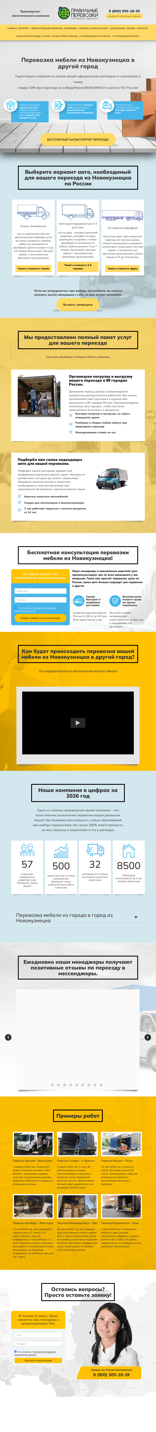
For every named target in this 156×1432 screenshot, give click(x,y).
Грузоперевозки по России (94, 36)
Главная (12, 28)
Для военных (118, 28)
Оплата (46, 36)
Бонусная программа (29, 36)
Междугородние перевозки (47, 28)
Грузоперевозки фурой (125, 36)
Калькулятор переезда (65, 36)
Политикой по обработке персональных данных (39, 629)
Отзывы (131, 28)
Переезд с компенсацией (93, 28)
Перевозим (70, 28)
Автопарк (23, 28)
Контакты (142, 28)
